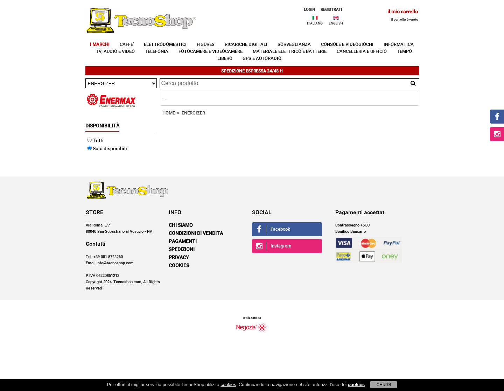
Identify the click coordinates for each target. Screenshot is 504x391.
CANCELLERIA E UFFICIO (362, 51)
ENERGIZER (193, 113)
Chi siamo (181, 225)
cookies (228, 384)
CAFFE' (127, 44)
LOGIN (309, 10)
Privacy (179, 257)
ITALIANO (315, 23)
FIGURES (206, 44)
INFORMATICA (399, 44)
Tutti (95, 140)
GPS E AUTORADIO (262, 58)
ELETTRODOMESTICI (165, 44)
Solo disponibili (107, 148)
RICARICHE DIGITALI (246, 44)
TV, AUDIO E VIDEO (115, 51)
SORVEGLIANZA (294, 44)
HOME (168, 113)
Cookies (179, 265)
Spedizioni (182, 249)
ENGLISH (336, 23)
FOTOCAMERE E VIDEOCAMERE (210, 51)
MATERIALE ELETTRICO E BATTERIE (290, 51)
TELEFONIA (156, 51)
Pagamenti (183, 241)
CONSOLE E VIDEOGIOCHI (347, 44)
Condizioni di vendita (196, 233)
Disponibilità (102, 126)
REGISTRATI (331, 10)
